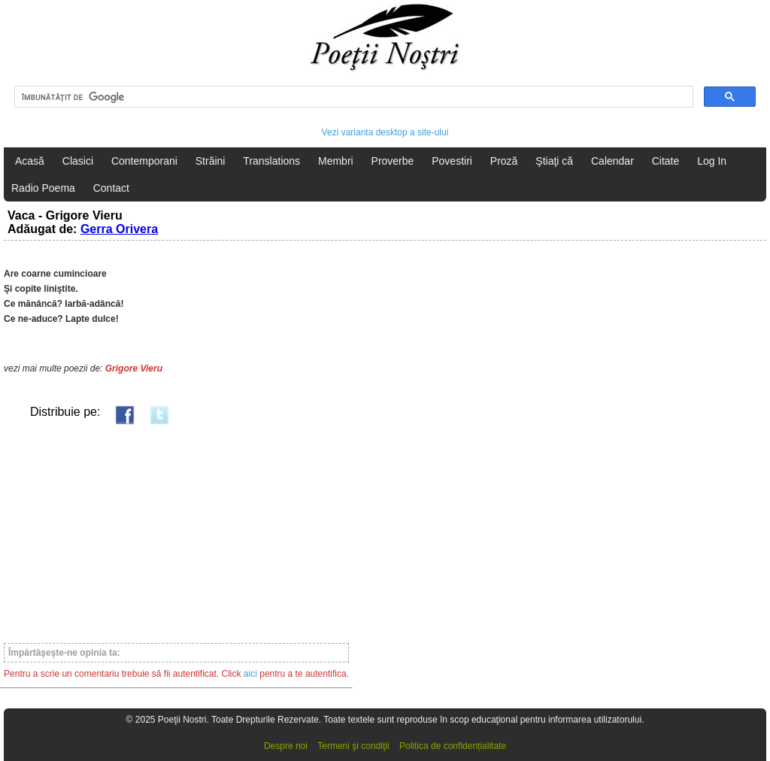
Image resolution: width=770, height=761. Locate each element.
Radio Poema (43, 188)
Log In (711, 161)
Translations (271, 161)
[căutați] (352, 97)
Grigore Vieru (133, 368)
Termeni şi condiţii (353, 746)
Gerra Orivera (119, 229)
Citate (666, 161)
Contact (111, 188)
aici (250, 674)
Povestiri (452, 161)
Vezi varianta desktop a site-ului (385, 132)
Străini (211, 161)
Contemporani (144, 161)
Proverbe (392, 161)
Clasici (77, 161)
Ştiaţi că (554, 161)
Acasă (29, 161)
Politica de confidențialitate (452, 746)
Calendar (612, 161)
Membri (335, 161)
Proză (504, 161)
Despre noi (286, 746)
